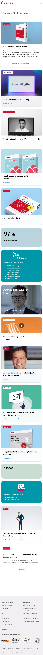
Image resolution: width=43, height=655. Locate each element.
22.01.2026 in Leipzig (13, 266)
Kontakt (3, 648)
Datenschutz (18, 648)
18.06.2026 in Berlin (12, 274)
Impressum (10, 648)
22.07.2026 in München (13, 276)
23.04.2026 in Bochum (13, 272)
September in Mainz (12, 278)
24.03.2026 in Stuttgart (13, 270)
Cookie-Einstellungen (28, 648)
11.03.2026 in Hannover (13, 268)
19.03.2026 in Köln (12, 497)
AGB (37, 648)
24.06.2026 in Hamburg (13, 499)
